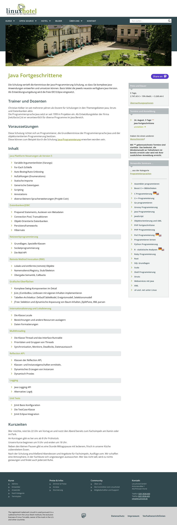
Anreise (56, 487)
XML (136, 285)
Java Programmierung (144, 211)
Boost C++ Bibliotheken (145, 188)
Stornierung (58, 490)
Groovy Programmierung (146, 207)
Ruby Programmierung (145, 254)
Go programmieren (143, 202)
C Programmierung (143, 193)
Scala (136, 267)
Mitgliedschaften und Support (106, 490)
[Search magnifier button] (169, 21)
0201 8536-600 (144, 493)
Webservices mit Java (144, 281)
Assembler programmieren (146, 183)
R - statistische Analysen (145, 249)
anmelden (138, 127)
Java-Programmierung (69, 139)
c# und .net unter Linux (145, 290)
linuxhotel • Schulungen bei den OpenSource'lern (29, 4)
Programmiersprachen (140, 173)
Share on (160, 76)
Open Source (26, 21)
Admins (15, 484)
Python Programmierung (146, 244)
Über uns (74, 21)
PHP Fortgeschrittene (144, 225)
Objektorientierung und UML (148, 220)
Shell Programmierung (144, 272)
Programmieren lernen (145, 239)
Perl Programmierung (144, 235)
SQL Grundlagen (142, 263)
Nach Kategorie (18, 493)
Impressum (133, 516)
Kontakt (91, 21)
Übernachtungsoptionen (141, 103)
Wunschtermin (137, 139)
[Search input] (149, 21)
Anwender (16, 490)
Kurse (9, 21)
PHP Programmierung (144, 229)
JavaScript (139, 216)
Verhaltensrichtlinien (154, 516)
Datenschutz (117, 516)
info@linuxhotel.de (140, 498)
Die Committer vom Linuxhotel (107, 487)
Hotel (44, 21)
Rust (136, 258)
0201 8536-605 (144, 496)
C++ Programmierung (144, 198)
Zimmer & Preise (59, 484)
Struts (137, 276)
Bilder (58, 21)
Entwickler (16, 487)
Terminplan (16, 496)
